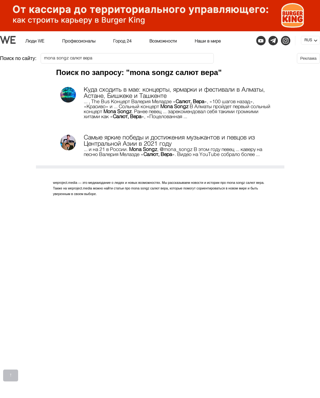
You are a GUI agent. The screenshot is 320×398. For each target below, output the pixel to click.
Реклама (308, 58)
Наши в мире (208, 41)
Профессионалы (78, 41)
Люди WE (34, 41)
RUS (308, 40)
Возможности (163, 41)
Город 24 (122, 41)
